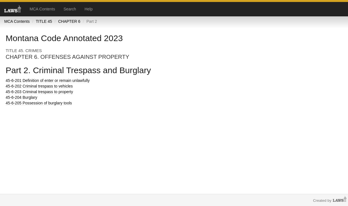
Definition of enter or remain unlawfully (48, 80)
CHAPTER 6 (69, 21)
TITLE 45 (44, 21)
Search (69, 9)
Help (89, 9)
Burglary (21, 97)
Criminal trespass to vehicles (39, 86)
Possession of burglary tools (39, 103)
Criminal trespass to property (39, 91)
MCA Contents (42, 9)
